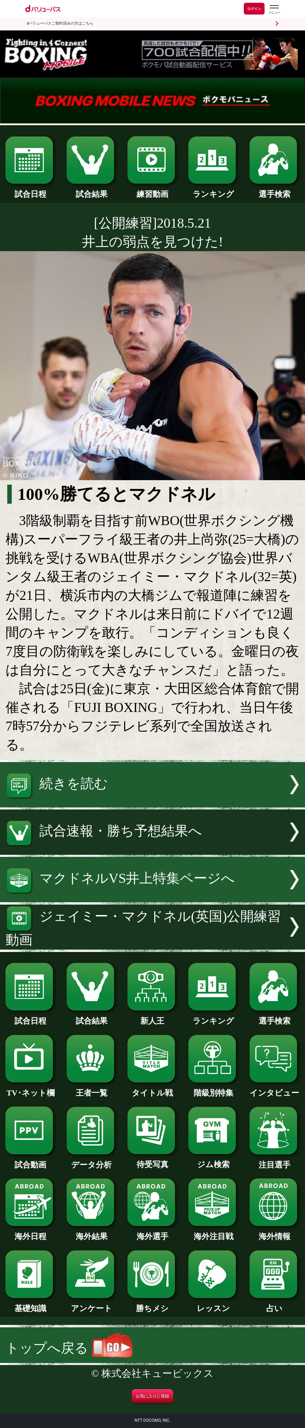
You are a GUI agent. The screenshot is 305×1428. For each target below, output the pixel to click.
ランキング (213, 190)
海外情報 (274, 1232)
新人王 (152, 1017)
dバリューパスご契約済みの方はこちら (60, 23)
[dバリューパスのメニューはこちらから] (274, 9)
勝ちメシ (152, 1304)
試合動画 (30, 1161)
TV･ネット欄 (30, 1089)
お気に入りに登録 (152, 1396)
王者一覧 (91, 1089)
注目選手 (274, 1161)
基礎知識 (30, 1304)
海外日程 (30, 1232)
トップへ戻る (69, 1347)
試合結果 (91, 190)
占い (274, 1304)
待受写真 (152, 1160)
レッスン (213, 1304)
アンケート (91, 1304)
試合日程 (30, 190)
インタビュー (274, 1089)
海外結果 (91, 1232)
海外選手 (152, 1232)
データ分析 (91, 1161)
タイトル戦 (152, 1089)
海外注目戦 (213, 1232)
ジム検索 (213, 1160)
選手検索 (274, 190)
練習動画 (152, 190)
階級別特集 (213, 1089)
